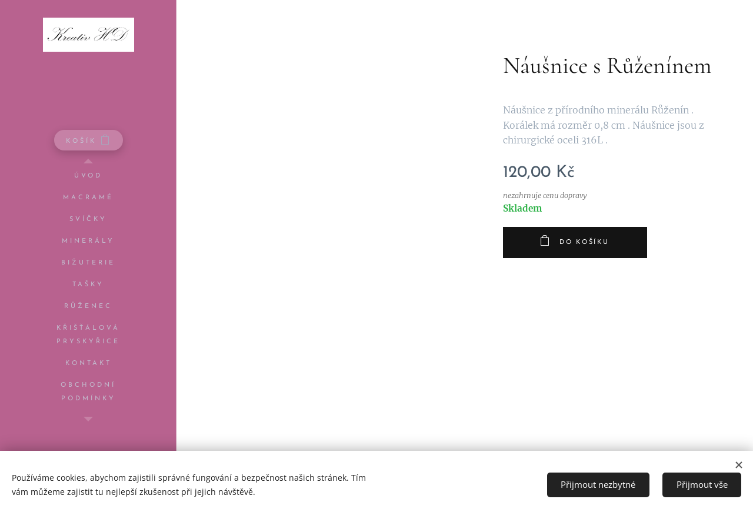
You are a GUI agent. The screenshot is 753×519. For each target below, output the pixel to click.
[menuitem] (88, 176)
